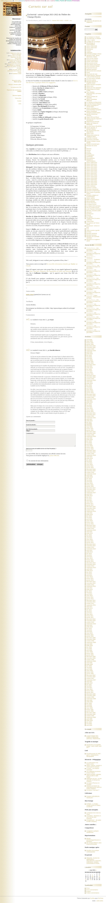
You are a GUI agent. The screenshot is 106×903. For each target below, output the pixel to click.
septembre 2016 (91, 511)
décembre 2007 (90, 675)
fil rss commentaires (92, 889)
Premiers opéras (91, 80)
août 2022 (89, 400)
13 (92, 876)
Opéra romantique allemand (91, 100)
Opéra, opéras (90, 198)
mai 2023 (89, 386)
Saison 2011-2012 (91, 165)
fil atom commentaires (92, 893)
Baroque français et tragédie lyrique (92, 82)
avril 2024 (89, 371)
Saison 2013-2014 (91, 169)
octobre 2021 (90, 416)
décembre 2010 (90, 619)
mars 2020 (89, 445)
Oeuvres (88, 148)
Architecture (89, 213)
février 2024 (89, 374)
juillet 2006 (89, 701)
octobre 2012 (90, 584)
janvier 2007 (89, 692)
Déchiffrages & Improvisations (90, 43)
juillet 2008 (89, 664)
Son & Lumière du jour (92, 207)
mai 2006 (89, 705)
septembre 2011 (91, 605)
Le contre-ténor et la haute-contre (92, 763)
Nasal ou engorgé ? (15, 65)
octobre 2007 (90, 678)
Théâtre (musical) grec (92, 144)
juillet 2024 (89, 367)
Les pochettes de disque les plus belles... (93, 249)
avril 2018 (89, 481)
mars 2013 (89, 577)
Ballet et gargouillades (92, 199)
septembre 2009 (91, 642)
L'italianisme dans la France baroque (15, 53)
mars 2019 (89, 464)
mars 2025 (89, 360)
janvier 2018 (89, 486)
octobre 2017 (90, 491)
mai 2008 (89, 667)
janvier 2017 (89, 505)
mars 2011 (89, 614)
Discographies (90, 158)
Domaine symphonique (93, 190)
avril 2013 (89, 575)
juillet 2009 (89, 645)
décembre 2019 (90, 450)
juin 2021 (89, 422)
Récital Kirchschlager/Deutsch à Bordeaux (93, 840)
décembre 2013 (90, 563)
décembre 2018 (90, 469)
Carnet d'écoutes (91, 202)
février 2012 (89, 597)
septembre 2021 (91, 417)
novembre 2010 (90, 620)
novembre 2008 (90, 658)
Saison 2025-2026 (91, 46)
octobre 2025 (90, 349)
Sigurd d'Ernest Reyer (92, 117)
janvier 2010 (89, 636)
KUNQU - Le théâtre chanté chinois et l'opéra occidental (93, 805)
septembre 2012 (91, 586)
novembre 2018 (90, 470)
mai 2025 (89, 356)
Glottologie (89, 156)
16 (99, 876)
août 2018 (89, 475)
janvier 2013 (89, 580)
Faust (88, 72)
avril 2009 (89, 650)
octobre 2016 (90, 510)
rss (71, 20)
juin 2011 (89, 609)
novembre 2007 (90, 676)
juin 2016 (89, 516)
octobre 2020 (90, 435)
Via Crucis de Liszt (91, 74)
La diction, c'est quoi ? (92, 790)
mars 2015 (89, 539)
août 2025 (89, 352)
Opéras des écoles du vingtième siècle (92, 135)
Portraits (88, 153)
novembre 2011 (90, 602)
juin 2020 (89, 441)
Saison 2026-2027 (91, 47)
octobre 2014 (90, 547)
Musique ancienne (91, 233)
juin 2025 (89, 355)
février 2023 (89, 391)
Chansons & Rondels (92, 139)
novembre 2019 (90, 452)
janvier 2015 (89, 542)
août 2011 (89, 606)
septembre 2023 (91, 380)
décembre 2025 (90, 346)
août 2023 (89, 381)
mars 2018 (89, 483)
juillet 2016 (89, 514)
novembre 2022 (90, 395)
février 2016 (89, 522)
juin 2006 (89, 703)
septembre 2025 (91, 350)
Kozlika (92, 898)
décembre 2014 (90, 544)
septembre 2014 (91, 549)
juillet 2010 (89, 627)
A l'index (88, 232)
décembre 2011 (90, 600)
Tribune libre (18, 98)
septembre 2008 (91, 661)
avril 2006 (89, 706)
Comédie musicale (91, 138)
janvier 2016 (89, 524)
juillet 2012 (89, 589)
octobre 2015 (90, 528)
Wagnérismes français (92, 121)
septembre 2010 (91, 623)
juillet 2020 (89, 439)
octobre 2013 (90, 566)
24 (85, 879)
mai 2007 (89, 686)
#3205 (66, 20)
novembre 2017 (90, 489)
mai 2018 (89, 480)
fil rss (87, 888)
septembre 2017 (91, 492)
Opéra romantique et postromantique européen (93, 109)
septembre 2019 (91, 455)
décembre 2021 (90, 413)
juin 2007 (89, 684)
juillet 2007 (89, 683)
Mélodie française (91, 69)
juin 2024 (89, 369)
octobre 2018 (90, 472)
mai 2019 (89, 461)
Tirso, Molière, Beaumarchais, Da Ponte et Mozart (93, 93)
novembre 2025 (90, 347)
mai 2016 (89, 517)
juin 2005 (89, 722)
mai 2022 (89, 405)
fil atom (88, 891)
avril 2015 (89, 538)
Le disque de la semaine (93, 206)
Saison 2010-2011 (91, 164)
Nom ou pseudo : (30, 420)
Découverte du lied (91, 63)
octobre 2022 (90, 397)
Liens (20, 103)
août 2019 (89, 456)
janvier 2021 (89, 430)
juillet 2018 (89, 477)
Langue (88, 50)
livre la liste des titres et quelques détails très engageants (51, 81)
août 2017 (89, 494)
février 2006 (89, 709)
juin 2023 (89, 385)
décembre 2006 (90, 694)
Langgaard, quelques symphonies (92, 831)
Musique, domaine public (15, 84)
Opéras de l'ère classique (93, 87)
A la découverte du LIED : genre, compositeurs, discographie (93, 755)
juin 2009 (89, 647)
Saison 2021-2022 (57, 20)
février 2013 (89, 578)
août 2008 (89, 662)
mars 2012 (89, 595)
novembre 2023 (90, 377)
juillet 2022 (89, 402)
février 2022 (89, 410)
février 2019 (89, 466)
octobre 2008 (90, 659)
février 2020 (89, 447)
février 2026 (89, 342)
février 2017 (89, 503)
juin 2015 (89, 534)
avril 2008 (89, 669)
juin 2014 (89, 553)
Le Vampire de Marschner (93, 102)
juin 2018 (89, 478)
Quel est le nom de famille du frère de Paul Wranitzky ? (41, 448)
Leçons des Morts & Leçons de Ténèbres (15, 60)
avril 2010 (89, 631)
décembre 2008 (90, 656)
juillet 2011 (89, 608)
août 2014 (89, 550)
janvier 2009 (89, 655)
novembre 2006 (90, 695)
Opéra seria (89, 86)
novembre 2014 (90, 545)
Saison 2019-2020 (91, 178)
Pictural (88, 215)
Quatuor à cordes (91, 187)
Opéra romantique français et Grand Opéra (93, 112)
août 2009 (89, 644)
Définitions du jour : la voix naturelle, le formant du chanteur (94, 780)
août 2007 (89, 681)
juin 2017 (89, 497)
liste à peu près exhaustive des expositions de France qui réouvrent (50, 271)
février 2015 (89, 541)
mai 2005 (89, 723)
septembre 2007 (91, 680)
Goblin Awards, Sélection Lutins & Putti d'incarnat (93, 76)
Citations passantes (92, 60)
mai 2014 (89, 555)
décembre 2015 (90, 525)
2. (29, 349)
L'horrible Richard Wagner (93, 104)
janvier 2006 (89, 711)
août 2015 (89, 531)
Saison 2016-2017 (91, 173)
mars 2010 (89, 633)
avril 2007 (89, 687)
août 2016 (89, 513)
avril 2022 (89, 406)
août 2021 (89, 419)
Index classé (30, 294)
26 (90, 879)
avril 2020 (89, 444)
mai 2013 (89, 573)
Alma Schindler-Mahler (92, 66)
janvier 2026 (89, 344)
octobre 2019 (90, 453)
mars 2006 (89, 708)
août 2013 (89, 569)
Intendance (89, 49)
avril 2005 (89, 725)
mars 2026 (89, 341)
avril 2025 (89, 358)
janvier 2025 (89, 363)
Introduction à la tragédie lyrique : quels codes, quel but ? (93, 746)
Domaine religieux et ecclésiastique (92, 196)
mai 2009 (89, 648)
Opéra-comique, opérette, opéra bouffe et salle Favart (93, 776)
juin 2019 (89, 460)
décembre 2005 (90, 712)
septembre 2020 (91, 436)
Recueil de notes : (16, 81)
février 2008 (89, 672)
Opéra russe (90, 133)
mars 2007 (89, 689)
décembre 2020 (90, 431)
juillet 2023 (89, 383)
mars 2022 (89, 408)
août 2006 (89, 700)
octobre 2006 (90, 697)
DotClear (100, 898)
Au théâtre (89, 217)
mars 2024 (89, 372)
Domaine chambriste (92, 189)
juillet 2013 (89, 570)
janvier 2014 (89, 561)
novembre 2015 (90, 527)
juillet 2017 (89, 495)
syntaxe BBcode (54, 455)
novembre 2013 (90, 564)
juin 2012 (89, 591)
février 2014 (89, 559)
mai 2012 (89, 592)
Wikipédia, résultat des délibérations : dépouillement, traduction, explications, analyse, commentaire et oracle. (93, 860)
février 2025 (89, 361)
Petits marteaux (90, 186)
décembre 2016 (90, 506)
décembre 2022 (90, 394)
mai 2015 (89, 536)
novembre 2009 (90, 639)
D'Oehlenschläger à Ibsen (93, 54)
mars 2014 (89, 558)
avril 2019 (89, 463)
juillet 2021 (89, 420)
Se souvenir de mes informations (38, 461)
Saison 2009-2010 (91, 162)
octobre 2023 (90, 378)
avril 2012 (89, 594)
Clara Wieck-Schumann (93, 64)
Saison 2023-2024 (91, 184)
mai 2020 (89, 442)
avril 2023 (89, 388)
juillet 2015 (89, 533)
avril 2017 (89, 500)
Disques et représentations (90, 160)
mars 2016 (89, 520)
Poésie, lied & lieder (92, 61)
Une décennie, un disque (93, 38)
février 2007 (89, 690)
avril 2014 (89, 556)
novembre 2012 (90, 583)
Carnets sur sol (41, 6)
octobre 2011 (90, 603)
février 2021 (89, 428)
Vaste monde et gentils (92, 230)
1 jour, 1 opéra (90, 40)
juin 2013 (89, 572)
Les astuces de (16, 87)
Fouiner (87, 26)
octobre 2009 (90, 641)
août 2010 (89, 625)
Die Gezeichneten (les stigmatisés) (92, 131)
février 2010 (89, 634)
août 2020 (89, 438)
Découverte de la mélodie (93, 70)
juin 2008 (89, 666)
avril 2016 (89, 519)
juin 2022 (89, 403)
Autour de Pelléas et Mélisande (92, 123)
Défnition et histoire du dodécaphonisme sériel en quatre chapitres (94, 787)
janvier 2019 (89, 467)
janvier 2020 (89, 449)
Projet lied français (91, 67)
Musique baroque (91, 235)
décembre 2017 (90, 488)
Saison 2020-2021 (91, 179)
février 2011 (89, 616)
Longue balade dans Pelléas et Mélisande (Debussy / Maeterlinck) (93, 737)
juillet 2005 (89, 720)
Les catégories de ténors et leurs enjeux (93, 772)
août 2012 (89, 588)
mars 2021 (89, 427)
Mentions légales (17, 95)
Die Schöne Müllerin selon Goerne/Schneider (93, 843)
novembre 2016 (90, 508)
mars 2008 (89, 670)
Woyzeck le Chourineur (14, 64)
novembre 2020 (90, 433)
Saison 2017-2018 (91, 175)
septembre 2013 (91, 567)
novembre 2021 (90, 414)
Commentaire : (30, 433)
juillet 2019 (89, 458)
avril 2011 (89, 612)
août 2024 (89, 366)
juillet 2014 (89, 552)
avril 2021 (89, 425)
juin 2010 (89, 628)
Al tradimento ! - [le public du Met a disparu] (93, 820)
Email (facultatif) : (31, 424)
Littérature (89, 52)
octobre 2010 (90, 622)
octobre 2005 (90, 715)
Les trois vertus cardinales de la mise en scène (14, 71)
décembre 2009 (90, 637)
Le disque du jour (91, 204)
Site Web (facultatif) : (32, 429)
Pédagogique (90, 155)
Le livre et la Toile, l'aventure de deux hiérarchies (16, 57)
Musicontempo (90, 201)
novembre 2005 (90, 714)
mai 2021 (89, 424)
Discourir (88, 212)
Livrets (88, 152)
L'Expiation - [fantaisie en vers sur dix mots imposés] (93, 817)
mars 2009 (89, 651)
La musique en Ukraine (93, 37)
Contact (19, 101)
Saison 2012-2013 (91, 167)
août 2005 (89, 719)
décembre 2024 (90, 364)
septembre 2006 (91, 698)
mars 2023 (89, 389)
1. (29, 319)
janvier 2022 (89, 411)
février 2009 (89, 653)
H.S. (87, 228)
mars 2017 (89, 502)
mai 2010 (89, 630)
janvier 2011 (89, 617)
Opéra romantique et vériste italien (92, 106)
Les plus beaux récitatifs (93, 78)
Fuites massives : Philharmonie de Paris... (93, 297)
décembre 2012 (90, 581)
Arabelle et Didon (16, 62)
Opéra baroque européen (93, 84)
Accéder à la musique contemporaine (92, 851)
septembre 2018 (91, 474)
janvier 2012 (89, 598)
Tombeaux (89, 258)
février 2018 (89, 485)
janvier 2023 (89, 392)
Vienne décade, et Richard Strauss (91, 128)
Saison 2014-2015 (91, 170)
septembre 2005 (91, 717)
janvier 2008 (89, 673)
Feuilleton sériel (16, 73)
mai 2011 (89, 611)
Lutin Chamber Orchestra (93, 209)
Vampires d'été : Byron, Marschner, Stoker (93, 56)
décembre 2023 (90, 375)
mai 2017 (89, 499)
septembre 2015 (91, 530)
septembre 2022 (91, 399)
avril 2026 (89, 339)
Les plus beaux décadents (93, 126)
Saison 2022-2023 (91, 183)
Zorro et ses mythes (92, 58)
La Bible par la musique (93, 41)
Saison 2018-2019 (91, 176)
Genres (88, 150)
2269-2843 (100, 901)
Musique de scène (91, 145)
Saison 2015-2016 (91, 172)
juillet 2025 (89, 353)
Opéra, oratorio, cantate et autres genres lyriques (94, 766)
